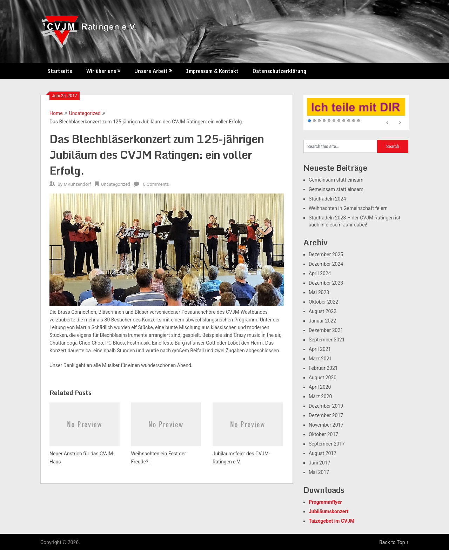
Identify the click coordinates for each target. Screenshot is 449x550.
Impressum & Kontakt (212, 71)
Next (400, 123)
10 (353, 121)
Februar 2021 (323, 368)
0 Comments (156, 184)
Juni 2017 (319, 463)
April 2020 (320, 387)
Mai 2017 (319, 472)
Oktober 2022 (323, 302)
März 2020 (320, 396)
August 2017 (322, 453)
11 (358, 121)
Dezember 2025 (326, 254)
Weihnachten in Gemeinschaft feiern (348, 208)
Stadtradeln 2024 (327, 199)
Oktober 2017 (323, 434)
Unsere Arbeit (151, 71)
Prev (387, 123)
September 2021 (327, 339)
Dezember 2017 (326, 415)
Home (56, 113)
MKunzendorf (77, 184)
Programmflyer (325, 502)
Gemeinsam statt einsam (336, 180)
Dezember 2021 (326, 330)
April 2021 (320, 349)
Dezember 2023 (326, 283)
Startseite (59, 71)
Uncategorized (85, 113)
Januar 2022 (322, 321)
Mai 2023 (319, 292)
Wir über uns (101, 71)
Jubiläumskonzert (329, 511)
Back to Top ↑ (394, 542)
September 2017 (327, 444)
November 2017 (326, 425)
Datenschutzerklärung (279, 71)
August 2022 (322, 311)
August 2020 (322, 377)
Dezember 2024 (326, 264)
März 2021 (320, 358)
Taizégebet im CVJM (331, 521)
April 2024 (320, 273)
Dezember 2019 (326, 406)
